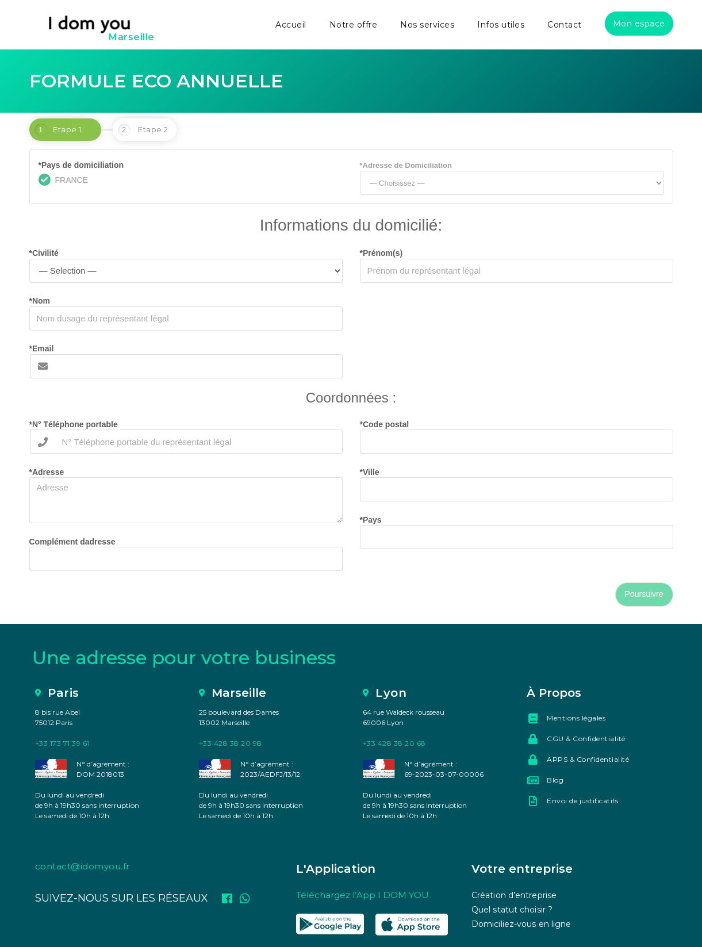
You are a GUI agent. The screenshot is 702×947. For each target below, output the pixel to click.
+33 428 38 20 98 (230, 743)
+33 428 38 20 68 (394, 743)
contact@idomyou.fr (82, 866)
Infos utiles (500, 25)
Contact (564, 25)
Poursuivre (644, 594)
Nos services (427, 25)
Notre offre (353, 25)
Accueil (290, 25)
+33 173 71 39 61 (62, 743)
